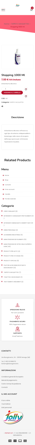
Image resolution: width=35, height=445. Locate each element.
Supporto (17, 333)
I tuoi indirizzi (5, 404)
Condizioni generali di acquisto (12, 377)
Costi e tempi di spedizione (11, 384)
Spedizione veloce (17, 310)
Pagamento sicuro (17, 322)
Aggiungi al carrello (12, 93)
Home (6, 24)
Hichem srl (9, 433)
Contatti (4, 387)
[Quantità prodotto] (6, 89)
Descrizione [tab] (17, 117)
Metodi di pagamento (9, 380)
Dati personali (6, 407)
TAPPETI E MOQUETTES (20, 24)
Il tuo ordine (5, 400)
